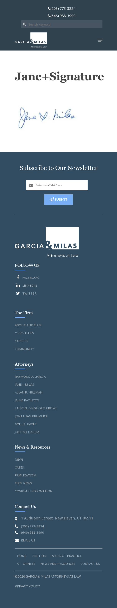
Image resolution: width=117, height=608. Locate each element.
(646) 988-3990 (61, 15)
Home (21, 556)
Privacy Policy (27, 586)
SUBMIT (58, 199)
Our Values (24, 333)
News (19, 459)
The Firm (39, 556)
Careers (21, 341)
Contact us (90, 563)
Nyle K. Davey (26, 424)
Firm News (23, 483)
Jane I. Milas (24, 384)
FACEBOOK (27, 277)
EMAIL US (25, 540)
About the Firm (28, 325)
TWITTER (25, 293)
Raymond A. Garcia (30, 376)
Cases (19, 467)
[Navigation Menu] (100, 40)
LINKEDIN (26, 285)
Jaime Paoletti (27, 400)
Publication (25, 475)
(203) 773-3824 (61, 8)
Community (24, 349)
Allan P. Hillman (28, 392)
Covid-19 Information (33, 491)
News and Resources (57, 563)
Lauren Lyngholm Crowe (36, 408)
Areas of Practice (67, 556)
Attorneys (26, 563)
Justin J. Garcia (27, 432)
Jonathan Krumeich (31, 416)
